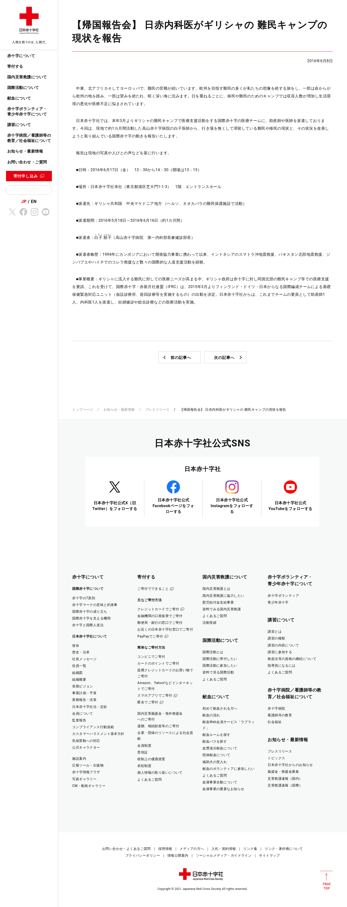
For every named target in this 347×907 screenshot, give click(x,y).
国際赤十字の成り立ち (89, 611)
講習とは (275, 631)
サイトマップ (269, 855)
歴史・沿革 (81, 652)
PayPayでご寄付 (150, 636)
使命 (75, 645)
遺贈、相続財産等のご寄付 (158, 726)
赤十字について (21, 56)
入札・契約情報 (223, 849)
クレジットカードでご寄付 (158, 609)
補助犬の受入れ (214, 762)
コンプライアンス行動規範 (93, 727)
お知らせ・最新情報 (25, 151)
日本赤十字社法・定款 (89, 707)
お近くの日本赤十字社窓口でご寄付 (165, 629)
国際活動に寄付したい (219, 659)
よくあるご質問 (149, 779)
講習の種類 (276, 638)
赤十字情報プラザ (86, 772)
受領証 (142, 752)
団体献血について (216, 755)
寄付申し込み (26, 176)
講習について (19, 124)
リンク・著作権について (284, 849)
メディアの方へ (192, 849)
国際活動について (23, 87)
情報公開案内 (177, 855)
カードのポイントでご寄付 (158, 663)
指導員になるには (281, 665)
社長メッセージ (84, 659)
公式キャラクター (86, 747)
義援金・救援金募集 (283, 771)
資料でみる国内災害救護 (221, 609)
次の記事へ (224, 357)
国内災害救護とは (216, 589)
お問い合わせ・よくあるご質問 (126, 849)
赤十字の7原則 (83, 598)
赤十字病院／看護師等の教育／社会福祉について (29, 138)
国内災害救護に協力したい (223, 596)
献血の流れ (211, 715)
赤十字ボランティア (283, 596)
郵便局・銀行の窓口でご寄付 (160, 623)
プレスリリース (157, 409)
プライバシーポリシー (142, 855)
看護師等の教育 (280, 715)
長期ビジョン (82, 686)
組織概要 (79, 679)
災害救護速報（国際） (285, 785)
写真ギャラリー (84, 779)
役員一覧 (79, 666)
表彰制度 (144, 766)
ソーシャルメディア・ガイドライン (224, 855)
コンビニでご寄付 (151, 656)
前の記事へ (181, 357)
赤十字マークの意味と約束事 (95, 605)
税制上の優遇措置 (151, 759)
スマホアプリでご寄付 (154, 695)
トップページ (82, 409)
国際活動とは (212, 652)
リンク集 (250, 849)
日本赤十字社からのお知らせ (290, 765)
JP (24, 201)
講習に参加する (280, 652)
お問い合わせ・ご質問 (27, 162)
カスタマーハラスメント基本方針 (98, 734)
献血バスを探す (214, 741)
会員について (82, 713)
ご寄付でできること (153, 589)
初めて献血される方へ (219, 708)
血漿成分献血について (219, 748)
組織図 (77, 673)
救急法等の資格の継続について (292, 659)
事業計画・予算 (84, 693)
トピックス (276, 758)
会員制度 (144, 745)
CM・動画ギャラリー (88, 786)
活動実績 (209, 623)
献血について (19, 98)
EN (34, 201)
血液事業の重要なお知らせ (223, 789)
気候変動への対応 (86, 741)
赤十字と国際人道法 (88, 625)
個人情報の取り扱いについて (160, 772)
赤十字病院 (276, 708)
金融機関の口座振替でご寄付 (160, 616)
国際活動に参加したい (219, 665)
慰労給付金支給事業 (218, 602)
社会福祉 (275, 722)
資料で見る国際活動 (218, 672)
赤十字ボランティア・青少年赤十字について (27, 111)
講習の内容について (283, 645)
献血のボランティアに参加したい (228, 769)
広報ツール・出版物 (88, 765)
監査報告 (79, 720)
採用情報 (165, 849)
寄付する (15, 66)
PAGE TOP (326, 880)
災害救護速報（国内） (285, 778)
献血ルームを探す (216, 735)
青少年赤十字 (278, 602)
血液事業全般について (219, 782)
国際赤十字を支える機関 (91, 618)
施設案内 (79, 758)
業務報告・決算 (84, 700)
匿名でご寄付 (147, 702)
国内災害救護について (27, 77)
